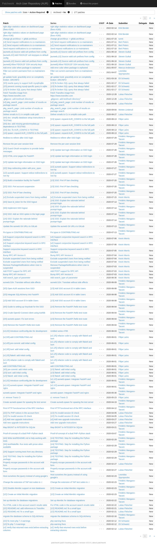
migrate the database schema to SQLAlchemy (23, 516)
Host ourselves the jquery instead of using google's (25, 476)
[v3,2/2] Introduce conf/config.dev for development (25, 331)
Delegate (143, 23)
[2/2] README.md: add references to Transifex (23, 508)
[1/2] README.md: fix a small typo (65, 508)
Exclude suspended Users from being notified (23, 258)
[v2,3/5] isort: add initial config (16, 349)
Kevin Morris (124, 197)
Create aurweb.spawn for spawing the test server (24, 402)
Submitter (123, 23)
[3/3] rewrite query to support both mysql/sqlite (23, 83)
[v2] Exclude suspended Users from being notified (25, 197)
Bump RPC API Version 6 (14, 255)
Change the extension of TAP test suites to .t (22, 482)
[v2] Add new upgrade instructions (18, 419)
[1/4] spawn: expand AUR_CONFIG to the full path (72, 119)
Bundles (71, 3)
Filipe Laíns (123, 119)
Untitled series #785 (59, 331)
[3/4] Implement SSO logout (15, 208)
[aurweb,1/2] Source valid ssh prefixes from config (72, 56)
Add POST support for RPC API (17, 271)
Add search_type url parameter (16, 278)
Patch (5, 23)
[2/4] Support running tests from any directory (23, 452)
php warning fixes (58, 521)
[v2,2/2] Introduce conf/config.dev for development (25, 380)
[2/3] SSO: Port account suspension (19, 186)
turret (120, 39)
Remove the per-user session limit (18, 144)
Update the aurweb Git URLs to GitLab (20, 226)
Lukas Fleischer (125, 94)
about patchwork (99, 543)
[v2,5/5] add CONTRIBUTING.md (17, 337)
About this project (89, 3)
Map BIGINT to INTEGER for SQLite (19, 427)
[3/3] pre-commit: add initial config (18, 369)
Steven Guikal (124, 52)
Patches (57, 3)
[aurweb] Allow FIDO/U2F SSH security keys (22, 64)
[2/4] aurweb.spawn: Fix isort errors (18, 319)
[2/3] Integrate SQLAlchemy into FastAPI (21, 294)
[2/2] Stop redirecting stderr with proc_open (22, 168)
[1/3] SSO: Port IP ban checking (64, 180)
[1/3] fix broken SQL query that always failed (69, 83)
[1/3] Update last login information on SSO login (71, 150)
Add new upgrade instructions (16, 423)
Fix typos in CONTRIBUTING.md (17, 232)
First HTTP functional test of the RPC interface (23, 408)
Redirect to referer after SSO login (18, 138)
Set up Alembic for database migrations (20, 500)
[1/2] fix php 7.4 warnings (14, 524)
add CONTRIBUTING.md (14, 366)
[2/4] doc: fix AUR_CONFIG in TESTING (20, 130)
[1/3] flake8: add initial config (62, 369)
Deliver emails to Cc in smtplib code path (21, 114)
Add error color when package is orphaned (21, 68)
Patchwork (8, 3)
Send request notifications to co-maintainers (22, 48)
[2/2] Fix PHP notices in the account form (21, 413)
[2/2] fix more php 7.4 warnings (16, 521)
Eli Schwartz (123, 78)
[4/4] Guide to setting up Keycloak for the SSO (23, 307)
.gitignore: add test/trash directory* (18, 99)
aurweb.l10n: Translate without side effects (21, 282)
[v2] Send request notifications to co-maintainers (24, 45)
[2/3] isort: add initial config (15, 373)
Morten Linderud (125, 110)
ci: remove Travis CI (12, 397)
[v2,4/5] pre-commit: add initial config (19, 343)
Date (111, 23)
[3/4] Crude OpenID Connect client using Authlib (24, 313)
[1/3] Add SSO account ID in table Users (68, 288)
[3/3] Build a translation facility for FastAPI (21, 180)
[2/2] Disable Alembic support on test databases (24, 488)
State (151, 23)
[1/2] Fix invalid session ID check (64, 413)
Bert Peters (123, 42)
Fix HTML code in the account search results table (25, 505)
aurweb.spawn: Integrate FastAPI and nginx (22, 393)
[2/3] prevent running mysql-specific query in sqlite (25, 86)
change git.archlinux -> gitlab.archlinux (20, 39)
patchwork (55, 543)
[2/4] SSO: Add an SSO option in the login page (24, 214)
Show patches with (13, 12)
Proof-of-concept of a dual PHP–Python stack (23, 433)
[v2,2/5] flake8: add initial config (17, 355)
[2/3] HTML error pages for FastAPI (18, 156)
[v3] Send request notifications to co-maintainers (24, 42)
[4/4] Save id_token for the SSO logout (20, 202)
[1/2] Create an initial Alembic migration (67, 488)
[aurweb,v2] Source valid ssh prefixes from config (24, 52)
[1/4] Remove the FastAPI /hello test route (68, 307)
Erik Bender (123, 28)
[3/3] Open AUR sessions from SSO (19, 288)
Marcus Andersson (126, 68)
